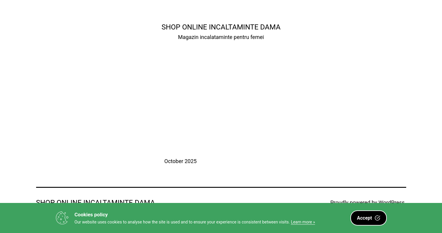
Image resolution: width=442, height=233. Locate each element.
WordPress (391, 202)
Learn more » (303, 222)
